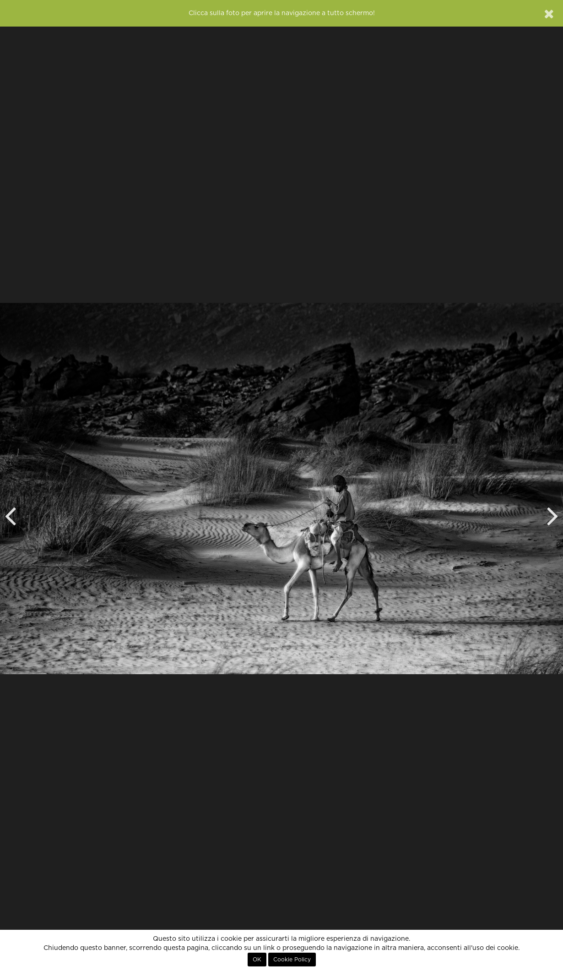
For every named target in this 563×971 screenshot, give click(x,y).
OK (257, 959)
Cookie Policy (292, 959)
